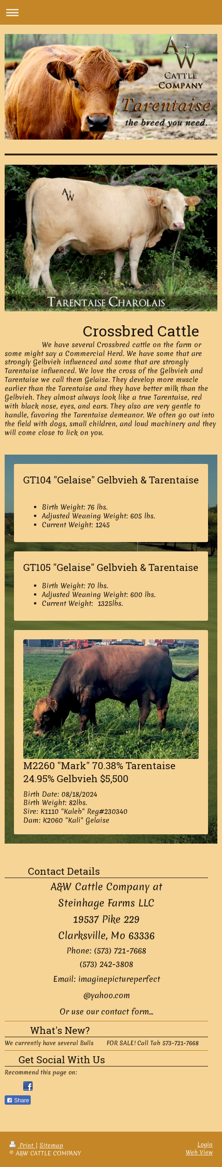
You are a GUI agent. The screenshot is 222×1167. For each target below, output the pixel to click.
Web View (199, 1152)
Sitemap (51, 1145)
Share (18, 1100)
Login (205, 1144)
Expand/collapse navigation (111, 12)
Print (22, 1145)
